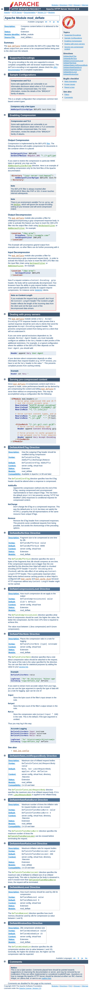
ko (58, 22)
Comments (68, 97)
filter (48, 143)
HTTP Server (17, 12)
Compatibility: (15, 474)
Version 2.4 (42, 12)
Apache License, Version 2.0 (30, 988)
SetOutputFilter (46, 226)
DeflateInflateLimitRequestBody (75, 65)
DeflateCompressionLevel (73, 61)
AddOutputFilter (16, 228)
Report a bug (69, 87)
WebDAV (38, 290)
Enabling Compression (73, 41)
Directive (34, 447)
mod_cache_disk (43, 579)
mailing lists (46, 978)
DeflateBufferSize (70, 59)
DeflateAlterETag (69, 56)
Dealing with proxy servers (74, 44)
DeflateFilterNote (69, 63)
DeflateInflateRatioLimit (72, 70)
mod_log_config (21, 751)
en (46, 22)
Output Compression (18, 140)
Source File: (10, 37)
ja (54, 22)
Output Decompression (20, 215)
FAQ (70, 5)
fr (50, 22)
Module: (12, 471)
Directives (63, 5)
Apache (7, 12)
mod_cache (26, 579)
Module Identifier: (12, 34)
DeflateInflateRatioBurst (72, 67)
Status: (8, 32)
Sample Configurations (73, 38)
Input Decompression (19, 252)
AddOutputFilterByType (19, 166)
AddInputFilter (16, 266)
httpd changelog (70, 81)
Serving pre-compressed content (28, 379)
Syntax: (12, 457)
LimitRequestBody (22, 795)
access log (23, 667)
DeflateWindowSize (70, 74)
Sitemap (85, 5)
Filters (66, 94)
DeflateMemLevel (70, 72)
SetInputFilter (37, 263)
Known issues (69, 84)
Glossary (76, 5)
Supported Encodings (72, 35)
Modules (55, 5)
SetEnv (17, 205)
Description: (10, 26)
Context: (12, 466)
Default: (12, 463)
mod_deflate (14, 46)
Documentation (29, 12)
